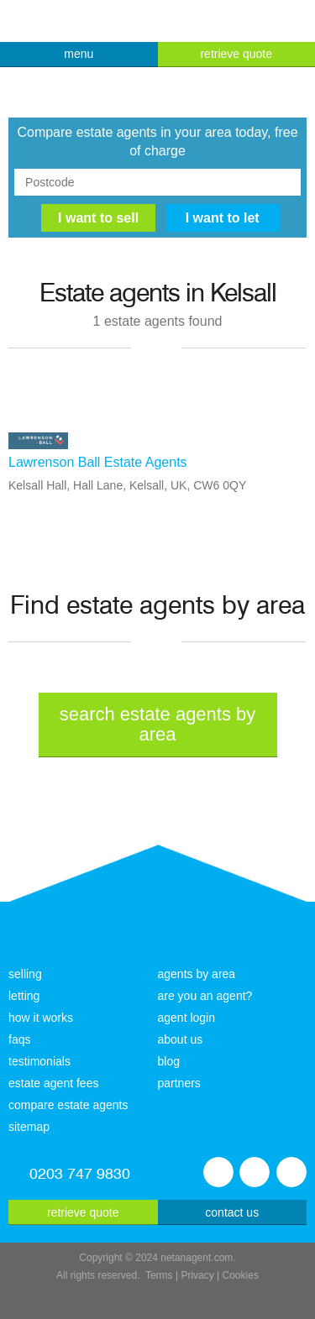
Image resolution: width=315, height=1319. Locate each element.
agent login (187, 1017)
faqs (19, 1039)
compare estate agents (68, 1105)
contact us (232, 1212)
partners (179, 1083)
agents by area (197, 974)
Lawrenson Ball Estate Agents (97, 462)
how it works (40, 1017)
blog (169, 1061)
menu (78, 53)
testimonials (39, 1061)
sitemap (29, 1126)
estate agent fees (53, 1083)
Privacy (197, 1275)
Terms (159, 1275)
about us (180, 1039)
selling (25, 974)
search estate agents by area (158, 724)
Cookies (241, 1275)
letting (23, 995)
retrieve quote (236, 53)
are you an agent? (205, 995)
